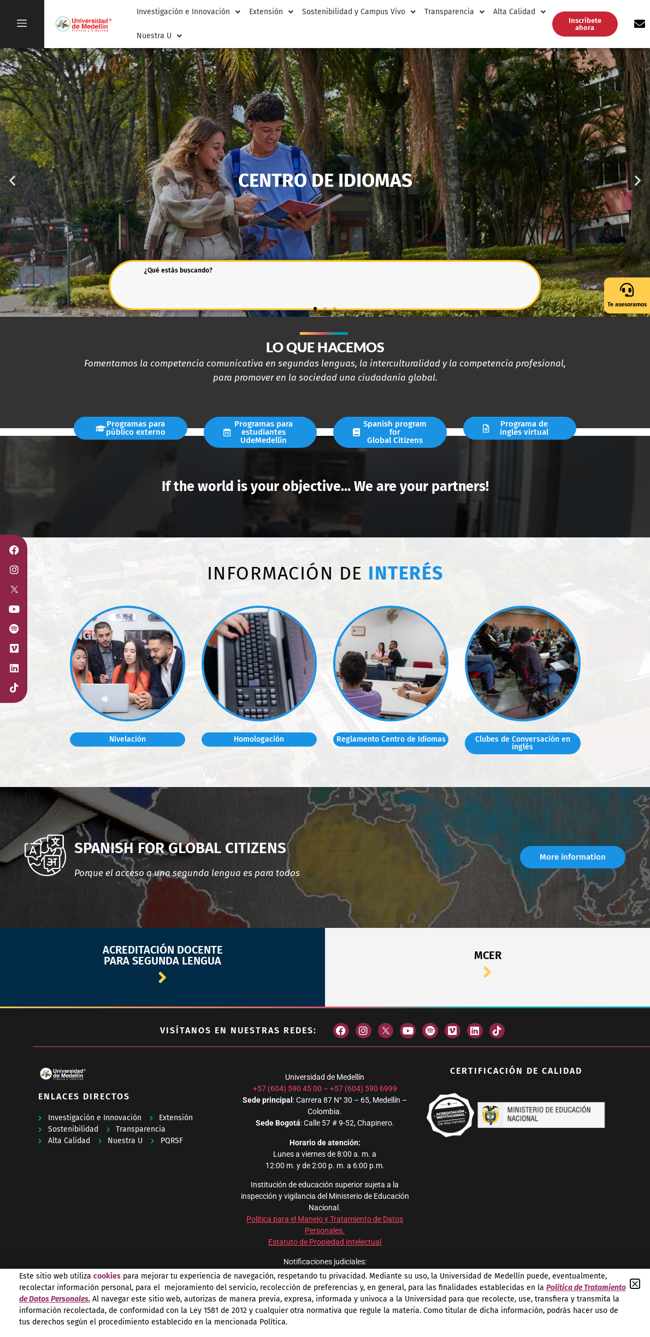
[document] (325, 668)
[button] (635, 1284)
